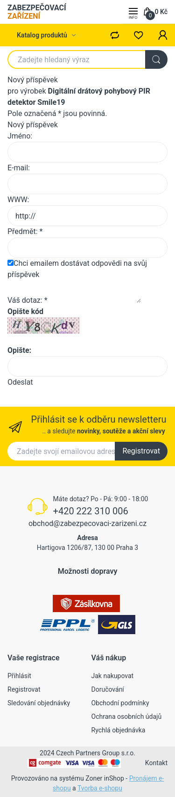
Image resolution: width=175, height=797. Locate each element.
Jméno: (19, 136)
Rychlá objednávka (118, 730)
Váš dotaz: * (27, 300)
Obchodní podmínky (120, 703)
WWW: (18, 199)
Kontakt (156, 763)
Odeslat (20, 382)
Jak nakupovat (112, 676)
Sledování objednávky (38, 703)
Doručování (107, 689)
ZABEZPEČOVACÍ (36, 12)
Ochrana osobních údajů (126, 716)
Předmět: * (24, 231)
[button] (163, 35)
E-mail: (18, 167)
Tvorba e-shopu (99, 788)
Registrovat (141, 450)
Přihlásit (19, 676)
